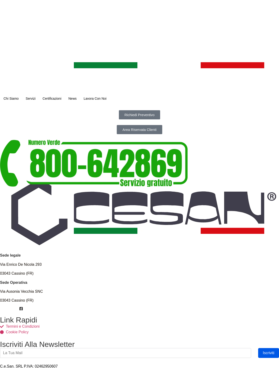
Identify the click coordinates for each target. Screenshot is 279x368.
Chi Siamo (11, 98)
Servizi (31, 98)
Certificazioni (52, 98)
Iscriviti (268, 353)
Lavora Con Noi (95, 98)
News (72, 98)
